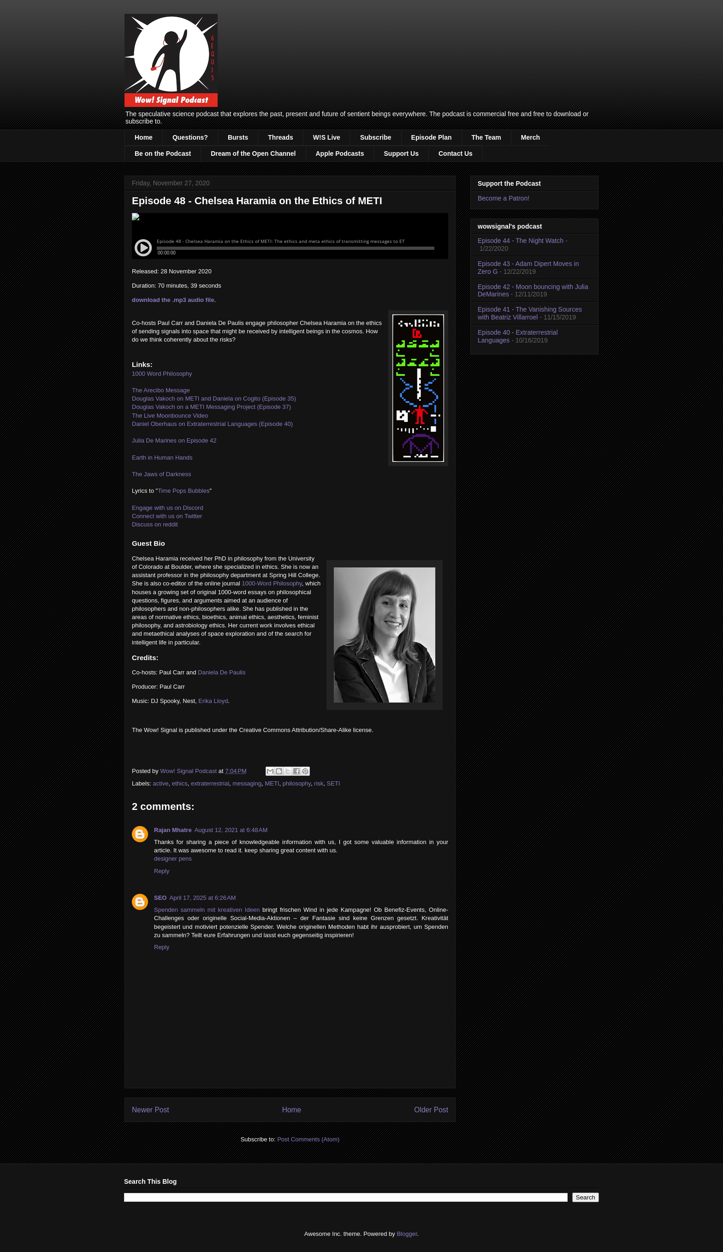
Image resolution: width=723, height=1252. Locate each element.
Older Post (431, 1110)
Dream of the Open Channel (253, 153)
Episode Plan (431, 137)
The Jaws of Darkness (161, 474)
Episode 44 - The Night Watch (520, 240)
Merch (530, 137)
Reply (161, 871)
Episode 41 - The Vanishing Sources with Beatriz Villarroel (530, 313)
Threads (280, 137)
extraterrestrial (210, 783)
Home (144, 137)
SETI (333, 783)
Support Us (401, 153)
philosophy (297, 783)
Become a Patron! (503, 198)
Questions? (190, 137)
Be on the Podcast (163, 153)
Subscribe (375, 137)
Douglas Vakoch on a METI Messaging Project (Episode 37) (211, 406)
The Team (486, 137)
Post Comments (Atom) (308, 1139)
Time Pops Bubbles (183, 490)
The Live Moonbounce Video (170, 415)
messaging (246, 783)
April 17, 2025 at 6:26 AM (202, 897)
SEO (160, 897)
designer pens (173, 858)
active (161, 783)
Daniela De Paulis (221, 672)
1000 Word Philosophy (162, 373)
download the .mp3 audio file (173, 299)
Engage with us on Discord (167, 507)
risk (318, 783)
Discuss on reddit (155, 524)
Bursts (238, 137)
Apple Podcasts (340, 153)
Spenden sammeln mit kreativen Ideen (207, 909)
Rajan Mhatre (173, 830)
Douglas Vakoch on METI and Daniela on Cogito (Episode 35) (214, 398)
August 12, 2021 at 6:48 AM (231, 830)
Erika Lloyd (213, 700)
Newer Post (150, 1110)
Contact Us (456, 153)
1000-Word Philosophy (272, 583)
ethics (180, 783)
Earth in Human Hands (162, 457)
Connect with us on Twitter (167, 516)
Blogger (407, 1233)
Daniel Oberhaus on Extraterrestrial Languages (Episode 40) (212, 423)
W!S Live (326, 137)
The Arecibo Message (161, 390)
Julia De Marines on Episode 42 (174, 440)
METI (272, 783)
